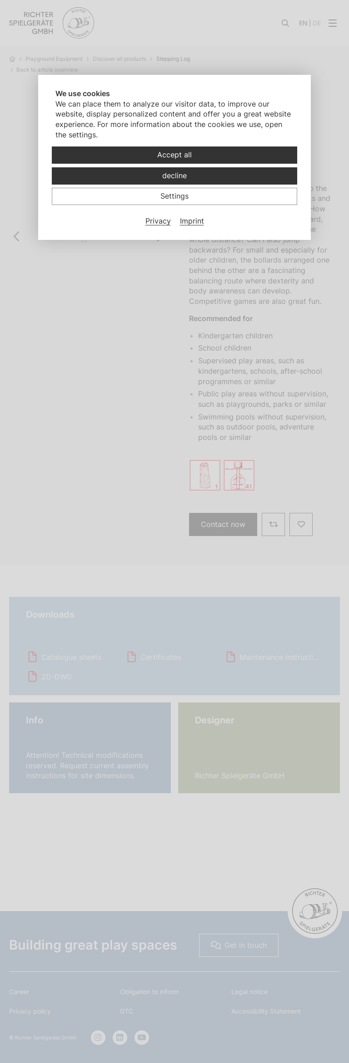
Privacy (158, 220)
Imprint (192, 220)
